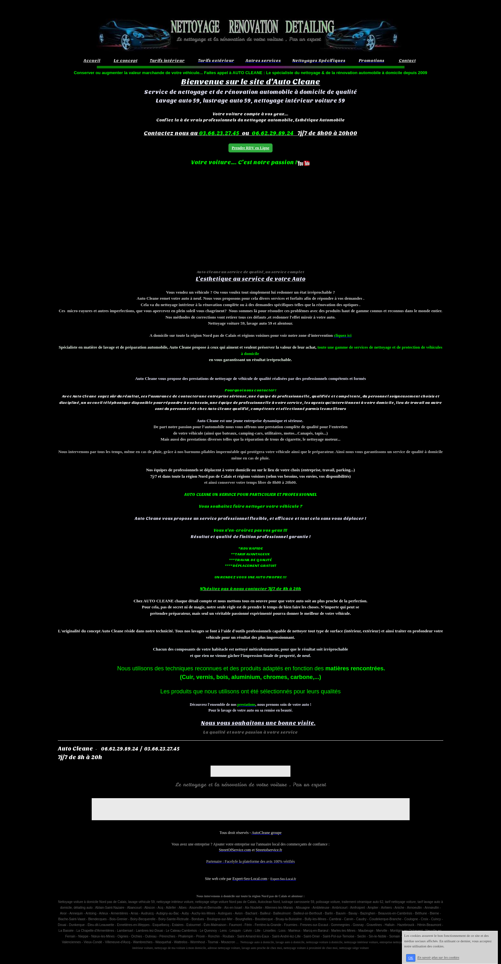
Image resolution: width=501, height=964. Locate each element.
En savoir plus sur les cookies (438, 958)
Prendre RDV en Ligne (250, 148)
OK (410, 958)
